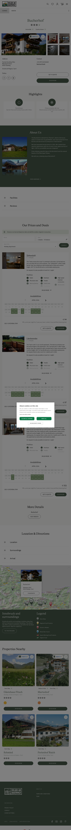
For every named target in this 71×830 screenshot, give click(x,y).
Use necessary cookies (35, 423)
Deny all (44, 418)
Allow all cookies (26, 418)
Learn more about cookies (25, 414)
